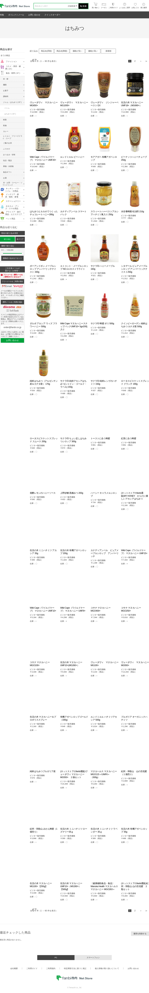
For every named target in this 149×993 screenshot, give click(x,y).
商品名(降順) (61, 51)
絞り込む (7, 239)
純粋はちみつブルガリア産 (43, 771)
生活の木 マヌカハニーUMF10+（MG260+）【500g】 (71, 886)
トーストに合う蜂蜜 (100, 438)
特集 (2, 15)
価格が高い (93, 51)
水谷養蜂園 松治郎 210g (132, 211)
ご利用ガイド (31, 968)
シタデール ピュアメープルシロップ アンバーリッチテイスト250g (134, 269)
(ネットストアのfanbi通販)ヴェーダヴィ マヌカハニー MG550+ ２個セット (73, 774)
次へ (141, 61)
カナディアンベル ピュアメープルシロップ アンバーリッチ (105, 553)
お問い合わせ (34, 15)
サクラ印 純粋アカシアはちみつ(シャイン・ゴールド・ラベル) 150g (73, 384)
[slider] (2, 253)
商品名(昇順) (46, 51)
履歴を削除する (140, 934)
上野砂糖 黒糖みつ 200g (71, 493)
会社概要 (14, 968)
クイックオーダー (52, 15)
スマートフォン (93, 957)
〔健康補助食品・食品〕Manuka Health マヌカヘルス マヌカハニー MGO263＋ (104, 886)
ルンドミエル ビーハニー (72, 157)
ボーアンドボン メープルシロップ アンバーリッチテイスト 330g (43, 269)
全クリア (20, 239)
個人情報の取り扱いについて (107, 968)
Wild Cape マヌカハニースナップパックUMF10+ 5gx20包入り (73, 326)
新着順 (108, 51)
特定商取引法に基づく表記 (75, 968)
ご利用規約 (50, 968)
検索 (83, 6)
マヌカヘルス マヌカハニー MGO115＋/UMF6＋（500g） (104, 774)
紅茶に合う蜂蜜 (128, 438)
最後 (146, 61)
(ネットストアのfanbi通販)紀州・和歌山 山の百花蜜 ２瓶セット (134, 886)
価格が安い (77, 51)
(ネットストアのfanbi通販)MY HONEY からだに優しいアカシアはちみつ (134, 496)
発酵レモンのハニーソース (43, 493)
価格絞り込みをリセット (12, 258)
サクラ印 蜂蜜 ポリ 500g (102, 323)
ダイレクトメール (16, 15)
